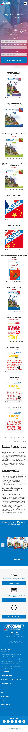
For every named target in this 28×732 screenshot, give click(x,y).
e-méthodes (5, 651)
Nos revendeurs (6, 684)
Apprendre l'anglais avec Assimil (11, 654)
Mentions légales (16, 726)
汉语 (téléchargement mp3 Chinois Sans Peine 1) (14, 164)
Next (25, 545)
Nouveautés (5, 688)
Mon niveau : (14, 51)
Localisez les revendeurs (14, 600)
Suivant (21, 438)
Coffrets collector (6, 668)
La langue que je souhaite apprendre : (14, 44)
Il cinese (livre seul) (14, 287)
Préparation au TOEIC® (8, 656)
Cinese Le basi (14, 377)
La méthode (5, 671)
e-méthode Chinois (14, 195)
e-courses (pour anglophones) (10, 659)
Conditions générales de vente (13, 728)
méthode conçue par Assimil (9, 494)
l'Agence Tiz (22, 729)
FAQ (2, 700)
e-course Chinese (14, 225)
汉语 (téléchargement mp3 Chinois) (14, 134)
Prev (2, 545)
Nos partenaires (6, 675)
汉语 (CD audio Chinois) (14, 104)
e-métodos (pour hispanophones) (11, 661)
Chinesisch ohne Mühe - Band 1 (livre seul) (14, 256)
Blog (2, 692)
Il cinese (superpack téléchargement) (14, 72)
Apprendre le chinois (14, 317)
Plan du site (8, 726)
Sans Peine (14, 559)
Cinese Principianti (14, 408)
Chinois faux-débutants (14, 347)
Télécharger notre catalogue (11, 679)
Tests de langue (6, 709)
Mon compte (5, 696)
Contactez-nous (14, 583)
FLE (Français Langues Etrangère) (11, 666)
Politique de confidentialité (8, 729)
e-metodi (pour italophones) (10, 663)
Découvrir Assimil (14, 616)
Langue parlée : (14, 38)
